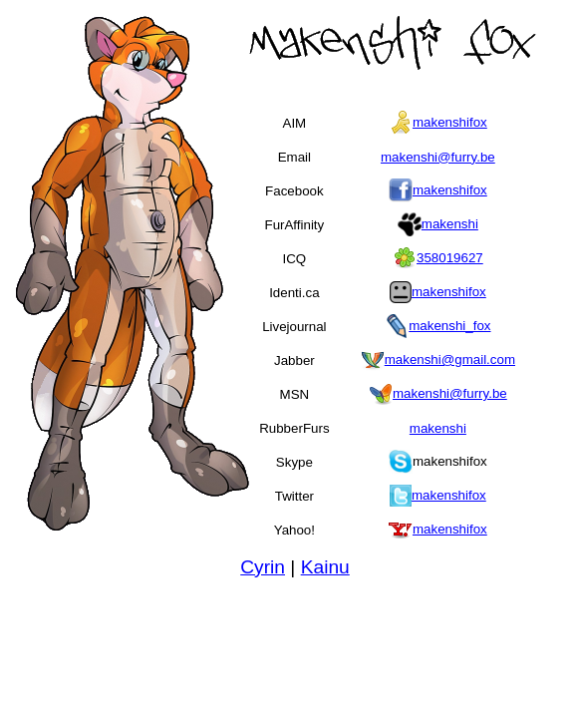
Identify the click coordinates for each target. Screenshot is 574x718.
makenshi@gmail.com (450, 359)
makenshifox (450, 122)
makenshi (450, 223)
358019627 (450, 257)
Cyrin (262, 566)
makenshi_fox (449, 325)
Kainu (325, 566)
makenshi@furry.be (438, 157)
